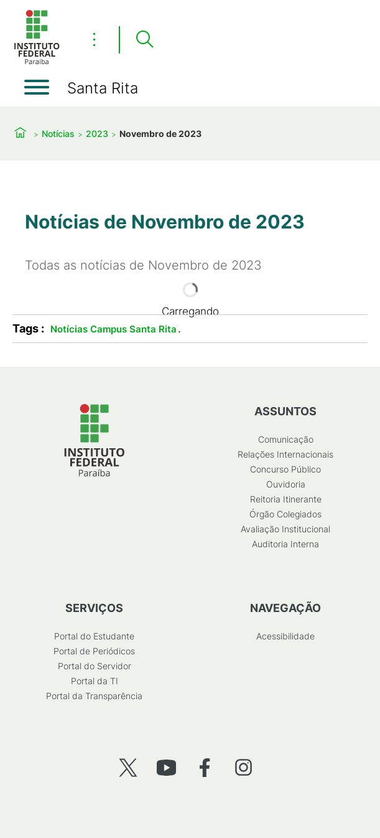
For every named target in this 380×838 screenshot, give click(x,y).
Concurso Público (285, 469)
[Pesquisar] (144, 40)
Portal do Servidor (94, 666)
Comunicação (285, 439)
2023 (97, 133)
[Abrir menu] (37, 87)
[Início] (36, 61)
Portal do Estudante (94, 636)
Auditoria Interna (285, 544)
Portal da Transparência (94, 695)
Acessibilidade (285, 636)
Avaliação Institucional (285, 529)
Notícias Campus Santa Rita (113, 329)
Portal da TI (94, 681)
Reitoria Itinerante (286, 499)
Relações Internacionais (285, 454)
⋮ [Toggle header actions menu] (94, 39)
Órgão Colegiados (285, 514)
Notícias (58, 133)
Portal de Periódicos (94, 651)
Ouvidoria (285, 484)
